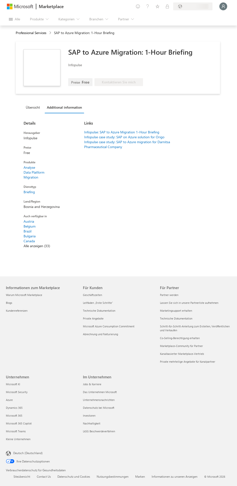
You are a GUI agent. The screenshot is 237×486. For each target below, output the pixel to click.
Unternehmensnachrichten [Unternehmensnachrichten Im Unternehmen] (99, 400)
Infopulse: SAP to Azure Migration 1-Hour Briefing (121, 132)
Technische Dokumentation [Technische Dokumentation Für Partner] (176, 318)
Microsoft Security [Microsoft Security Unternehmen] (16, 392)
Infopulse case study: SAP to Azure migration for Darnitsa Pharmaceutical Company (127, 144)
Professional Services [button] (31, 32)
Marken (140, 476)
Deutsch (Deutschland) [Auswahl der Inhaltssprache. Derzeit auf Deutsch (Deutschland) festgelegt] (28, 453)
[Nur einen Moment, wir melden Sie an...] (223, 6)
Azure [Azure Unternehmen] (9, 400)
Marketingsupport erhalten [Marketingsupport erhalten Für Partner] (176, 310)
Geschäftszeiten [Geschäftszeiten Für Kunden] (92, 295)
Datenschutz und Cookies (73, 476)
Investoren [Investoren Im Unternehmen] (89, 415)
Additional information (64, 107)
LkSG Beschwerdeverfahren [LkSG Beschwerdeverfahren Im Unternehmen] (99, 431)
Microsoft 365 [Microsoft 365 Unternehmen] (14, 415)
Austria (29, 221)
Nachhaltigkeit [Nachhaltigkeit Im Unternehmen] (91, 423)
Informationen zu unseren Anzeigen (175, 476)
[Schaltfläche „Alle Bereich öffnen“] (14, 19)
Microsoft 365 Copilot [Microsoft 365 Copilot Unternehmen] (19, 423)
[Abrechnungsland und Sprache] (192, 6)
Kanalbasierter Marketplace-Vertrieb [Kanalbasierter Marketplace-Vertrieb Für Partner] (182, 354)
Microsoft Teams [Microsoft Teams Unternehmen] (16, 431)
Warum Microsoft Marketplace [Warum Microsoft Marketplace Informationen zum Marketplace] (24, 295)
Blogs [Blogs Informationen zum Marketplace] (9, 303)
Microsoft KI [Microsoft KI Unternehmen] (13, 384)
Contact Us (44, 476)
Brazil (27, 231)
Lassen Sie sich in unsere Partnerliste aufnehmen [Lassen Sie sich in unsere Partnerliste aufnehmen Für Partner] (189, 303)
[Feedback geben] (138, 6)
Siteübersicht (21, 476)
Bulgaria (30, 236)
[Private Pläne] (167, 6)
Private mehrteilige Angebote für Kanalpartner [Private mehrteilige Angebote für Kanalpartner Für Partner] (187, 361)
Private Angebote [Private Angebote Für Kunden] (93, 318)
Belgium (30, 226)
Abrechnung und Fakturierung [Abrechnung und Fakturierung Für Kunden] (100, 334)
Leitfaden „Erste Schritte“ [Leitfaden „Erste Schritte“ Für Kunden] (98, 303)
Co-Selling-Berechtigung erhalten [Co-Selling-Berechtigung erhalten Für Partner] (180, 338)
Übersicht (33, 107)
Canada (29, 241)
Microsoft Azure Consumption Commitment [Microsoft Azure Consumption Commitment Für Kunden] (108, 326)
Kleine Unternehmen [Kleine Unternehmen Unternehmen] (18, 439)
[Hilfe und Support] (148, 6)
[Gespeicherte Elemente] (157, 6)
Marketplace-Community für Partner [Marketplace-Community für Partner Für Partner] (181, 346)
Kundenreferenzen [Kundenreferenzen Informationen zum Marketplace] (16, 310)
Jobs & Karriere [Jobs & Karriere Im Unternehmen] (92, 384)
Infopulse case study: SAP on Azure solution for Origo (124, 137)
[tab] (34, 107)
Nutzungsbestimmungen (113, 476)
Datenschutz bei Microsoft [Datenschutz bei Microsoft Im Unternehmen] (98, 407)
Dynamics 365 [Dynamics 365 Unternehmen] (14, 407)
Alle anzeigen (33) (37, 245)
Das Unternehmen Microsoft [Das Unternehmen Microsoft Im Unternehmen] (100, 392)
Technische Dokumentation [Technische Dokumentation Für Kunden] (99, 310)
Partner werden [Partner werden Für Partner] (169, 295)
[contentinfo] (51, 33)
